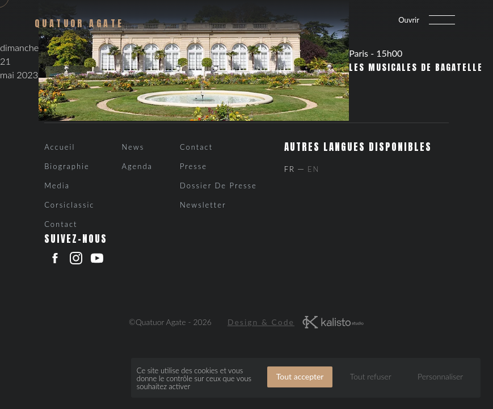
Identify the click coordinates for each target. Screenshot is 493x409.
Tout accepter (300, 376)
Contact (60, 224)
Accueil (59, 146)
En (313, 169)
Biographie (67, 166)
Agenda (136, 166)
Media (57, 185)
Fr (289, 169)
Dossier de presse (218, 185)
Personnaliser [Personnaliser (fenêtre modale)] (440, 376)
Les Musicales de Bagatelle (416, 67)
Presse (193, 166)
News (132, 146)
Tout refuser (370, 376)
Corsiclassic (69, 204)
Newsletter (203, 204)
